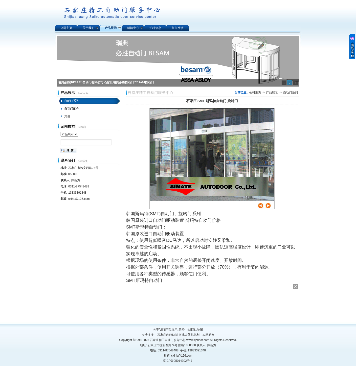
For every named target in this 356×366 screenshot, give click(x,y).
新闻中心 (184, 329)
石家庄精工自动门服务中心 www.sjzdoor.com (180, 340)
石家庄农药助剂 (167, 335)
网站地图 (197, 329)
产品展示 (272, 92)
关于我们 (159, 329)
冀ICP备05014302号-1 (177, 361)
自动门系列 (290, 92)
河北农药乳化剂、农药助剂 (196, 335)
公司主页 (255, 92)
